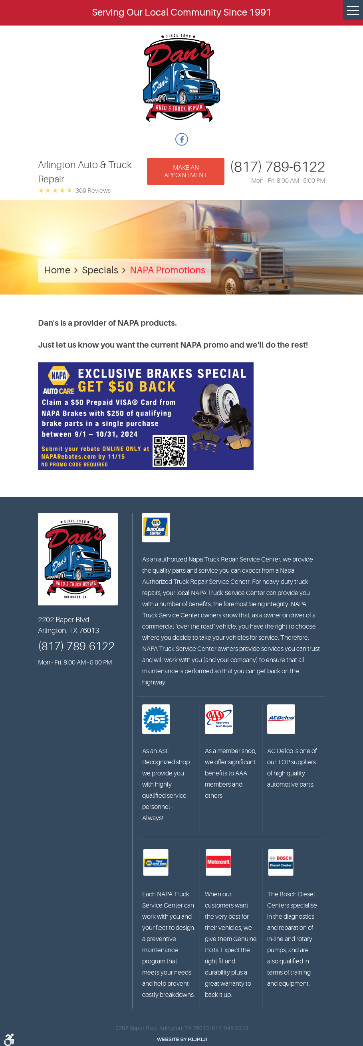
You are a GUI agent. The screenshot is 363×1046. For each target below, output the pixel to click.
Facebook (181, 139)
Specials (100, 270)
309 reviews (93, 191)
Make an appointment (185, 171)
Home (57, 270)
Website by (181, 1039)
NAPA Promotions (167, 270)
